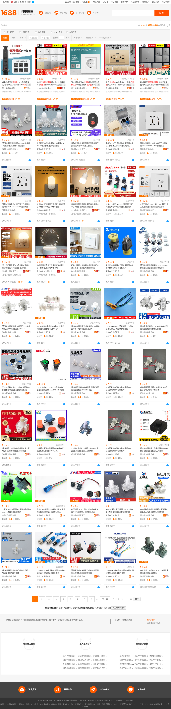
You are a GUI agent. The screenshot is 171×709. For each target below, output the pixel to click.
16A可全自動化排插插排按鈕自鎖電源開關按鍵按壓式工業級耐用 (84, 449)
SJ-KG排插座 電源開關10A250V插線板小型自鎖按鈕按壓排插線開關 (119, 510)
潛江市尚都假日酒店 (157, 660)
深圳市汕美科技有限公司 (44, 210)
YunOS (115, 704)
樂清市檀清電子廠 (147, 271)
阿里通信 (123, 704)
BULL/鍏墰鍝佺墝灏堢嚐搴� (44, 88)
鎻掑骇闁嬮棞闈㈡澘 (124, 92)
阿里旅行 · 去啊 (80, 704)
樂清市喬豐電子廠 (78, 393)
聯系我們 (120, 700)
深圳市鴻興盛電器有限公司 (10, 454)
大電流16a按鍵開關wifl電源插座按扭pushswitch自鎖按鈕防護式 (16, 510)
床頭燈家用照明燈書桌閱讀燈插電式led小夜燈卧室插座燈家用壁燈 (85, 205)
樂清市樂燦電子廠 (147, 332)
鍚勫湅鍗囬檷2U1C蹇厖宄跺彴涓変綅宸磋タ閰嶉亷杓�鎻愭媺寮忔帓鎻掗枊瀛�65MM (16, 83)
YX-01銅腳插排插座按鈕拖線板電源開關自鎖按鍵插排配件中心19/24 (50, 327)
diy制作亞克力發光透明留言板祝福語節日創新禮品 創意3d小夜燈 (51, 266)
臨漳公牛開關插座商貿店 (102, 664)
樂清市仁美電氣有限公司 (113, 515)
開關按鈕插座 (127, 620)
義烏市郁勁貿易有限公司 (113, 454)
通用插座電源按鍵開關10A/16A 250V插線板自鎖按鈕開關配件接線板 (154, 266)
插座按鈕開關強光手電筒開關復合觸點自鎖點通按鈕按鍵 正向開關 (154, 449)
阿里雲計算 (106, 704)
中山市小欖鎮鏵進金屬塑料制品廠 (147, 664)
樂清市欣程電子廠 (43, 332)
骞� (28, 88)
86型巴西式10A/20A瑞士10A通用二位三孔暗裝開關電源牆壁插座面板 (154, 205)
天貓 (59, 704)
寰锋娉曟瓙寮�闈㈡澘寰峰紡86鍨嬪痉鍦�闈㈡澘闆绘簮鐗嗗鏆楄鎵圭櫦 (85, 83)
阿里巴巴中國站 (32, 704)
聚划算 (65, 704)
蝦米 (98, 704)
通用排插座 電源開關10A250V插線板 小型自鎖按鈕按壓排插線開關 (16, 144)
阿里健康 (158, 704)
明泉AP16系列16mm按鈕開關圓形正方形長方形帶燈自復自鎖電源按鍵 (119, 205)
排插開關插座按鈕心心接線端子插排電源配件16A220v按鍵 (16, 571)
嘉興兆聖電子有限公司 (10, 515)
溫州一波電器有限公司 (44, 576)
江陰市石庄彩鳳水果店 (128, 660)
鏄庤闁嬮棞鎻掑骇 (147, 92)
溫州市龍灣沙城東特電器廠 (113, 149)
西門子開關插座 (69, 656)
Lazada (85, 707)
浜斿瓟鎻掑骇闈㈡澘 (44, 92)
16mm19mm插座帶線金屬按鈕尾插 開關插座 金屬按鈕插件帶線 (120, 571)
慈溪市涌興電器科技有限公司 (79, 454)
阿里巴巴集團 (5, 704)
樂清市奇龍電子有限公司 (79, 576)
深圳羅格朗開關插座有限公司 (89, 668)
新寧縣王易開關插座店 (101, 660)
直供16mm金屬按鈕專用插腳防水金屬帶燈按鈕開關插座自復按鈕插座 (51, 510)
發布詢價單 (151, 620)
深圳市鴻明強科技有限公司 (148, 576)
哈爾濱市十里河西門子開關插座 (75, 664)
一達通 (166, 704)
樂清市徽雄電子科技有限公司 (10, 576)
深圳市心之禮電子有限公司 (79, 149)
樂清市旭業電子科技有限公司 (148, 454)
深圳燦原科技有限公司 (10, 332)
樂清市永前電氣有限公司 (44, 515)
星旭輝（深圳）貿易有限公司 (148, 393)
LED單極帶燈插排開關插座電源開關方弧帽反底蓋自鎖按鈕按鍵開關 (153, 510)
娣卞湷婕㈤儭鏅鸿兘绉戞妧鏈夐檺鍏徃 (79, 88)
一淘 (71, 704)
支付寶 (140, 704)
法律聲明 (82, 700)
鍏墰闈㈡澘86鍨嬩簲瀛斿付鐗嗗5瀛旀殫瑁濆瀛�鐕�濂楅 (51, 83)
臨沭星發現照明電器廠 (79, 271)
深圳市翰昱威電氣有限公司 (44, 393)
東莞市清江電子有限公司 (113, 271)
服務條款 (91, 700)
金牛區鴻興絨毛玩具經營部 (145, 660)
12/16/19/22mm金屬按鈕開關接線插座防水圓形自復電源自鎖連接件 (51, 571)
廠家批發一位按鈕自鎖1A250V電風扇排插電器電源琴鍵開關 (154, 571)
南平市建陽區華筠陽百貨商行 (113, 393)
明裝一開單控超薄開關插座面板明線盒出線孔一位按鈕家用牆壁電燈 (85, 266)
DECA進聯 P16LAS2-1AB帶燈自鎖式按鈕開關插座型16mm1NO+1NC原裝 (50, 388)
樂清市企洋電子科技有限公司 (148, 515)
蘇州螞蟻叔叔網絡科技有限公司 (146, 668)
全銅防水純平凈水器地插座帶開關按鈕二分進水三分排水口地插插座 (119, 144)
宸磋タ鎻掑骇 (18, 92)
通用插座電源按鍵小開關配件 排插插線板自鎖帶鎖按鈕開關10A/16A (16, 327)
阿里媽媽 (91, 704)
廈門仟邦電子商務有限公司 (159, 664)
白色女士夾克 (125, 656)
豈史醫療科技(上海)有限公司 (130, 664)
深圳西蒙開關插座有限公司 (73, 668)
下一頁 (105, 599)
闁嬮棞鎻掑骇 (7, 92)
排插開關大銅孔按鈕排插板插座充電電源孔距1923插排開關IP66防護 (16, 449)
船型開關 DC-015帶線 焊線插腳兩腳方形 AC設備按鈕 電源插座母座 (84, 510)
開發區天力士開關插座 (86, 660)
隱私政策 (100, 700)
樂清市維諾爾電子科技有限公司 (79, 515)
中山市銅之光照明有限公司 (79, 210)
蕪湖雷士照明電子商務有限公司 (10, 271)
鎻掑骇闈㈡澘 (111, 92)
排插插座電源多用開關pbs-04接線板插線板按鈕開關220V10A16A (50, 449)
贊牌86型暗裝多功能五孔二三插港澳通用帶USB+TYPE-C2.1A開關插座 (16, 205)
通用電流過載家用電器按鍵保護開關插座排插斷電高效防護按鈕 (85, 571)
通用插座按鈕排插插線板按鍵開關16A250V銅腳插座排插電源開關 (50, 144)
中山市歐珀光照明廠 (44, 271)
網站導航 (129, 700)
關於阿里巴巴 (110, 700)
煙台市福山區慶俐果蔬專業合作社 (132, 668)
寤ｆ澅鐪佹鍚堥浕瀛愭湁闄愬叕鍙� (10, 88)
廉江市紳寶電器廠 (141, 656)
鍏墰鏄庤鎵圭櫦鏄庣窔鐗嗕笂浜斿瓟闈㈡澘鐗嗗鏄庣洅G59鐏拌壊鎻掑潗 (154, 83)
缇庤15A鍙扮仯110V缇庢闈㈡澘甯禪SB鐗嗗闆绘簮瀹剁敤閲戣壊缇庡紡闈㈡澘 (120, 83)
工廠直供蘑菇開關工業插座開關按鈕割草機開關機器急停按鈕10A (119, 266)
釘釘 (152, 704)
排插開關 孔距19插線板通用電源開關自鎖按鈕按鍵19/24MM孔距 (85, 388)
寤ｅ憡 (28, 85)
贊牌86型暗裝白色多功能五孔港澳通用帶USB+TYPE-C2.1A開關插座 (154, 144)
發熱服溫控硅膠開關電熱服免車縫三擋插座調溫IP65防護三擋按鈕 (85, 144)
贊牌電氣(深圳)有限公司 (148, 149)
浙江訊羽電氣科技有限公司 (113, 210)
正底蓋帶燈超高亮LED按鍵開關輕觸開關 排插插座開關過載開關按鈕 (15, 388)
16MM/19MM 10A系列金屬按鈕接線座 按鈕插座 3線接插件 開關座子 (119, 327)
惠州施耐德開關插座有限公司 (89, 664)
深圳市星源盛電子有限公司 (113, 332)
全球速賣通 (44, 704)
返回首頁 (107, 608)
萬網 (130, 704)
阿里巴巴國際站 (18, 704)
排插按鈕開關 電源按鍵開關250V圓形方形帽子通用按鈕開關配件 (85, 327)
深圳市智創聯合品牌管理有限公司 (148, 210)
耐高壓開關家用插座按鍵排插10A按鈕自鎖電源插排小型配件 (119, 388)
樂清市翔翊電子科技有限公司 (10, 393)
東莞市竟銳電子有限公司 (44, 149)
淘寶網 (53, 704)
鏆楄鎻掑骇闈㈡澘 (78, 92)
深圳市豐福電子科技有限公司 (113, 576)
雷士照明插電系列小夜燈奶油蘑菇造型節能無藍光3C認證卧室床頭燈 (16, 266)
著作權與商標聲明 (71, 700)
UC (135, 704)
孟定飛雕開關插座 (85, 656)
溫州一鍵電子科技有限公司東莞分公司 (10, 149)
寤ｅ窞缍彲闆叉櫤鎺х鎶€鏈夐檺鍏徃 (113, 88)
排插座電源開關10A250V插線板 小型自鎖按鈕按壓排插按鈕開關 (154, 327)
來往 (146, 704)
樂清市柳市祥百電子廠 (44, 454)
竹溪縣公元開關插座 (100, 656)
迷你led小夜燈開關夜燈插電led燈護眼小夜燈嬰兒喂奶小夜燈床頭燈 (51, 205)
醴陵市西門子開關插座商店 (103, 668)
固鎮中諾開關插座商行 (71, 660)
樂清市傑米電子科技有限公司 (79, 332)
